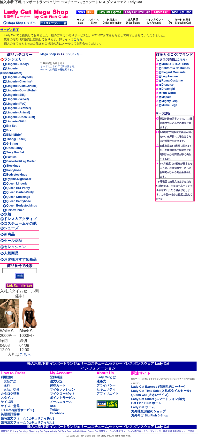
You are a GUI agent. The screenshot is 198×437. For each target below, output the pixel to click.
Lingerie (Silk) (14, 94)
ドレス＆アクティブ (18, 219)
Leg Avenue (168, 76)
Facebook (57, 413)
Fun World (167, 93)
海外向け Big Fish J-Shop (149, 415)
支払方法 (10, 381)
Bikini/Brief (12, 134)
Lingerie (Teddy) (16, 64)
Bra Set (9, 125)
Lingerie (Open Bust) (19, 117)
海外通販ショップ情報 (183, 431)
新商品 (7, 234)
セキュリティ (106, 389)
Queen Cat (93, 431)
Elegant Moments (172, 72)
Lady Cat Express (43, 431)
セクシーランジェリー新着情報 (156, 431)
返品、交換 (11, 389)
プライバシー (106, 385)
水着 (5, 214)
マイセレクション (62, 389)
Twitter (55, 409)
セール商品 (11, 240)
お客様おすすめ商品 (18, 259)
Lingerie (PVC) (14, 103)
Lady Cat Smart (79, 431)
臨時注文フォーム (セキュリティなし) (27, 422)
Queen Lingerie (15, 183)
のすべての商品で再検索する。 (57, 69)
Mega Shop (48, 54)
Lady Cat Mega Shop (24, 431)
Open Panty (13, 148)
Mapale (165, 97)
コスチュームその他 (18, 223)
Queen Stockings (16, 197)
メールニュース (61, 402)
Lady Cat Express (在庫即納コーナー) (158, 386)
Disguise (166, 84)
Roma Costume (171, 80)
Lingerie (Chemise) (17, 81)
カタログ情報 (10, 393)
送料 (7, 385)
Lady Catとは (106, 377)
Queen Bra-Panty (16, 188)
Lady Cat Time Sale (61, 431)
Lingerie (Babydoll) (18, 77)
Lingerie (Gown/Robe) (20, 90)
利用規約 (7, 377)
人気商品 (9, 253)
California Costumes (174, 68)
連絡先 (101, 381)
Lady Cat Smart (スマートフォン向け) (158, 399)
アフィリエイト (108, 393)
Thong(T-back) (14, 139)
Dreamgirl (167, 88)
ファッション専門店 (131, 431)
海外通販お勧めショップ (148, 411)
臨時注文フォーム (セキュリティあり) (27, 418)
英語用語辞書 (10, 414)
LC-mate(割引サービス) (17, 410)
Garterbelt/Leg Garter (19, 161)
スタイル (7, 398)
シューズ (9, 228)
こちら (78, 39)
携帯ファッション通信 (110, 431)
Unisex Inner (13, 210)
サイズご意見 (10, 406)
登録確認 (56, 377)
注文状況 (56, 381)
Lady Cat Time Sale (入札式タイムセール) (161, 391)
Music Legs (168, 105)
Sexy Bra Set (13, 152)
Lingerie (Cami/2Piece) (20, 86)
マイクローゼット (62, 393)
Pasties (9, 157)
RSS (53, 406)
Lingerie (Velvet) (16, 99)
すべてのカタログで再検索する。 (58, 66)
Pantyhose (12, 170)
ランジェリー (13, 59)
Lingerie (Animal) (16, 112)
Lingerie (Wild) (14, 121)
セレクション (13, 247)
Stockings (11, 165)
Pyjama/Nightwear (17, 179)
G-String (10, 143)
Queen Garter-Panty (18, 192)
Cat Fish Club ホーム (146, 403)
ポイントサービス (62, 398)
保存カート (58, 385)
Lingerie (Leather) (17, 108)
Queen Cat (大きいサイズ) (149, 395)
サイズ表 (7, 402)
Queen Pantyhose (17, 201)
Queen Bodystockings (20, 205)
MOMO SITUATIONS (174, 64)
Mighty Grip (168, 101)
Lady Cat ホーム (143, 407)
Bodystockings (15, 174)
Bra (7, 130)
